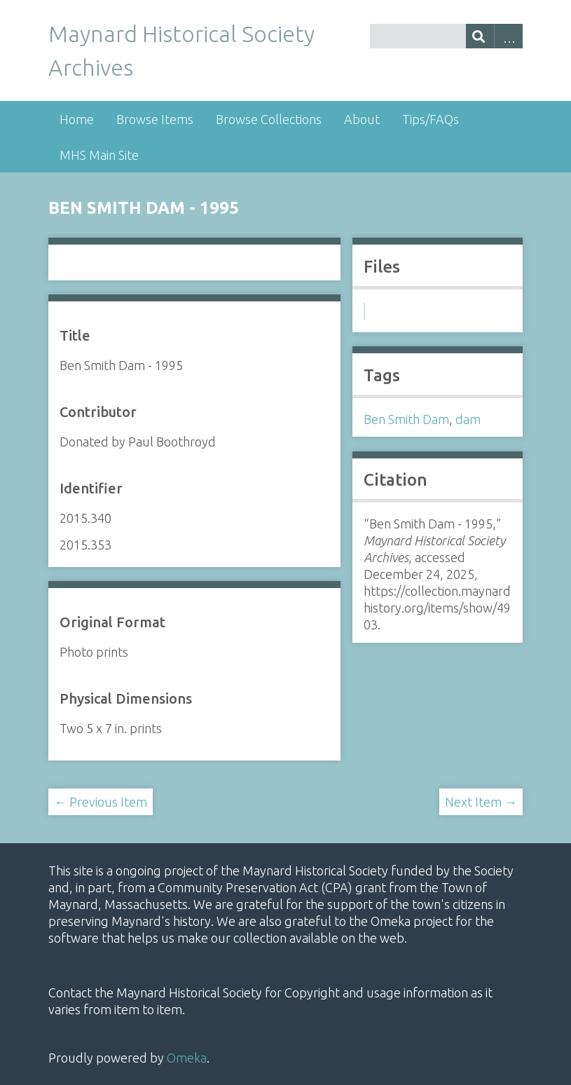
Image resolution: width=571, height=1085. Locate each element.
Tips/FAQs (430, 119)
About (362, 119)
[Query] (446, 36)
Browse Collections (269, 119)
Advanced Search (508, 36)
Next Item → (481, 802)
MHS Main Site (99, 155)
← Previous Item (100, 802)
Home (77, 119)
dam (468, 419)
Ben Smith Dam (406, 419)
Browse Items (154, 119)
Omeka (187, 1058)
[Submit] (480, 36)
